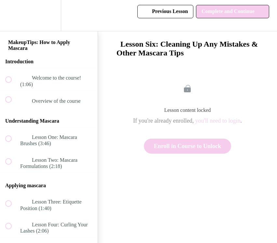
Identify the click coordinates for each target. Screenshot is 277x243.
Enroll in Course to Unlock (187, 146)
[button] (12, 15)
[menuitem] (49, 15)
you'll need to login (218, 120)
